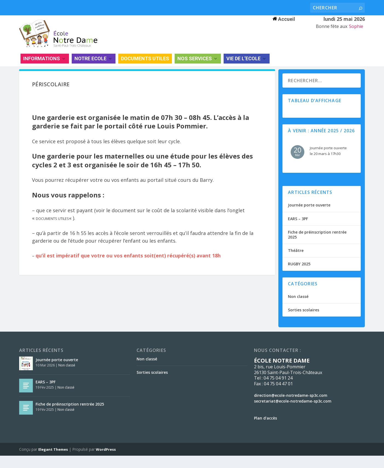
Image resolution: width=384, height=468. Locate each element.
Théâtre (296, 262)
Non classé (298, 308)
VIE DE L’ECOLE (243, 65)
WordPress (106, 461)
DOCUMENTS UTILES (145, 65)
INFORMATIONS (41, 65)
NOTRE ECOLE (90, 65)
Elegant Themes (53, 461)
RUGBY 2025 (299, 276)
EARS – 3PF (298, 230)
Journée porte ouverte (309, 217)
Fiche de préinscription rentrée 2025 (317, 247)
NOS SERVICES (194, 65)
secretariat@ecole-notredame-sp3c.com (292, 413)
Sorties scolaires (303, 322)
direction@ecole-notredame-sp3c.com (290, 407)
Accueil (284, 19)
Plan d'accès (265, 430)
